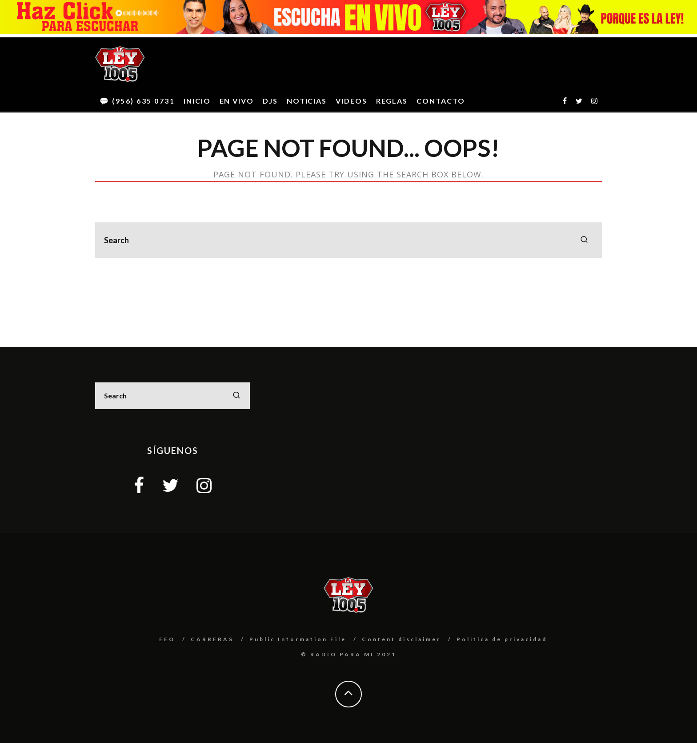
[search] (584, 240)
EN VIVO (237, 100)
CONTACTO (441, 100)
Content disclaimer (401, 639)
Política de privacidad (502, 639)
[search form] (348, 240)
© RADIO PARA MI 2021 (349, 654)
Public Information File (297, 639)
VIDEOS (351, 100)
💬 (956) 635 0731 (137, 100)
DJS (270, 100)
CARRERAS (212, 639)
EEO (167, 639)
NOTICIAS (307, 100)
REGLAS (392, 100)
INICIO (197, 100)
